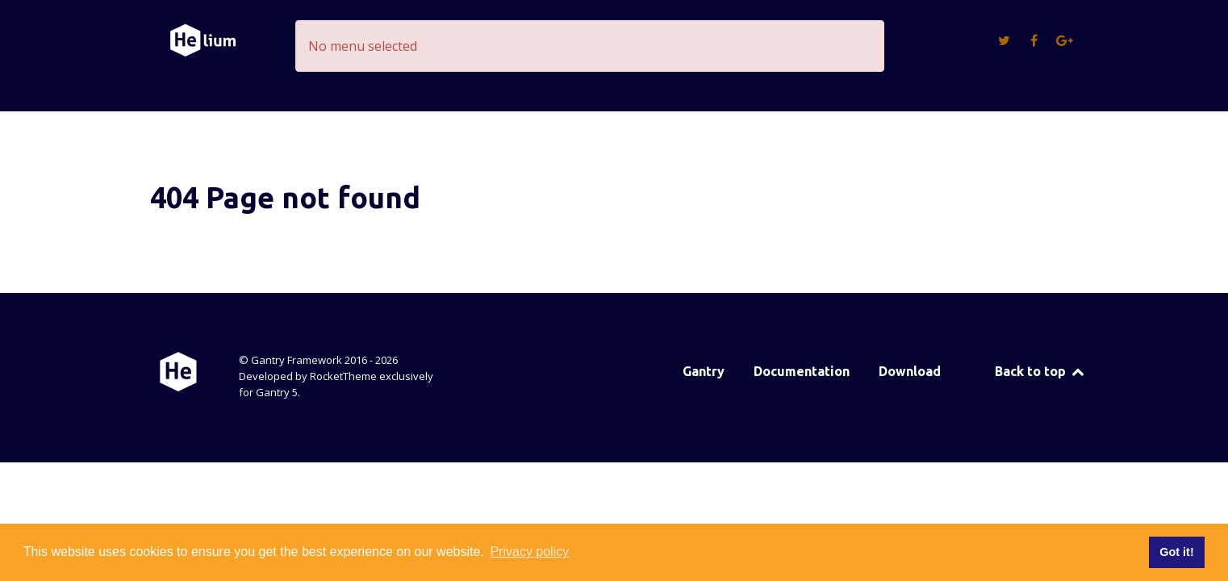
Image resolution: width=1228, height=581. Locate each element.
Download (910, 371)
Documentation (802, 371)
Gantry (704, 371)
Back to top (1040, 371)
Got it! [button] (1176, 551)
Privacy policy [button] (529, 551)
